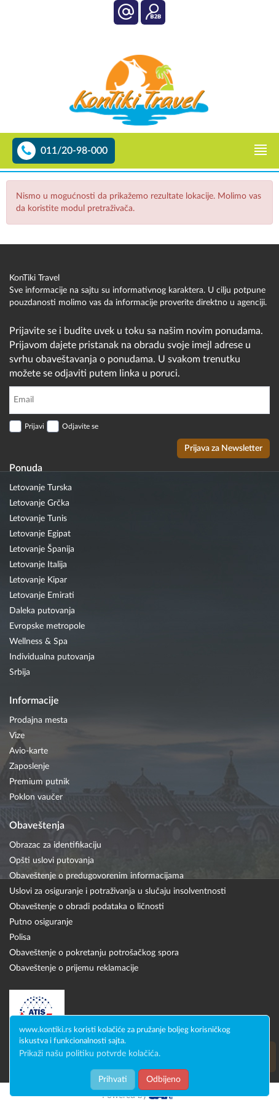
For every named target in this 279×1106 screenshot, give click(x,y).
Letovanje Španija (41, 549)
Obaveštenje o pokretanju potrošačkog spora (94, 953)
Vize (17, 735)
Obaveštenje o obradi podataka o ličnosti (86, 906)
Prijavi (34, 426)
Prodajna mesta (38, 720)
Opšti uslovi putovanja (51, 860)
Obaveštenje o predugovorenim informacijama (96, 876)
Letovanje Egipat (40, 534)
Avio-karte (28, 751)
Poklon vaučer (36, 797)
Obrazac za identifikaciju (55, 845)
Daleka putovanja (42, 611)
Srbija (19, 672)
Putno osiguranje (41, 922)
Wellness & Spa (38, 641)
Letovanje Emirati (41, 595)
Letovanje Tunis (38, 518)
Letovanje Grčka (39, 503)
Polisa (20, 937)
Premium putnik (39, 782)
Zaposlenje (29, 766)
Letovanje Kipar (38, 580)
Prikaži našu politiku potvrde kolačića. (89, 1053)
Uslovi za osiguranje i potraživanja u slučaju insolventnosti (117, 891)
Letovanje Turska (40, 487)
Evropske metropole (47, 626)
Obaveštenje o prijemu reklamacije (73, 968)
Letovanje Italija (38, 564)
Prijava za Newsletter (223, 448)
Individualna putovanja (52, 657)
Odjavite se (80, 426)
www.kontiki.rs (45, 1030)
